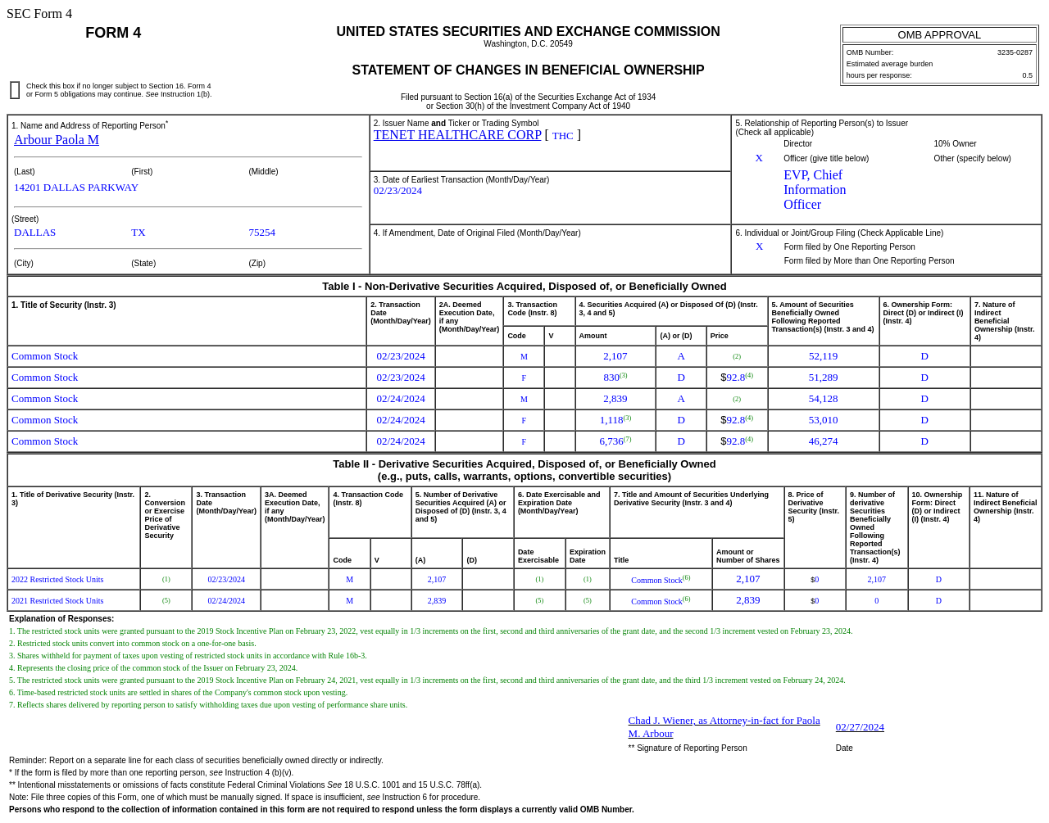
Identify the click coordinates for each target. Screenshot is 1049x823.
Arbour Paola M (56, 140)
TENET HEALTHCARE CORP (458, 135)
